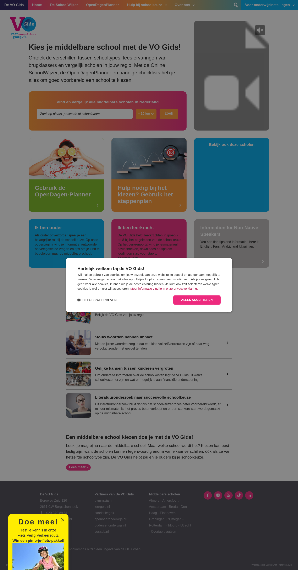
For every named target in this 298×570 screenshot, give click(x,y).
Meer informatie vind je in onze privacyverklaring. (164, 288)
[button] (97, 300)
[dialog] (149, 285)
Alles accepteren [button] (197, 299)
